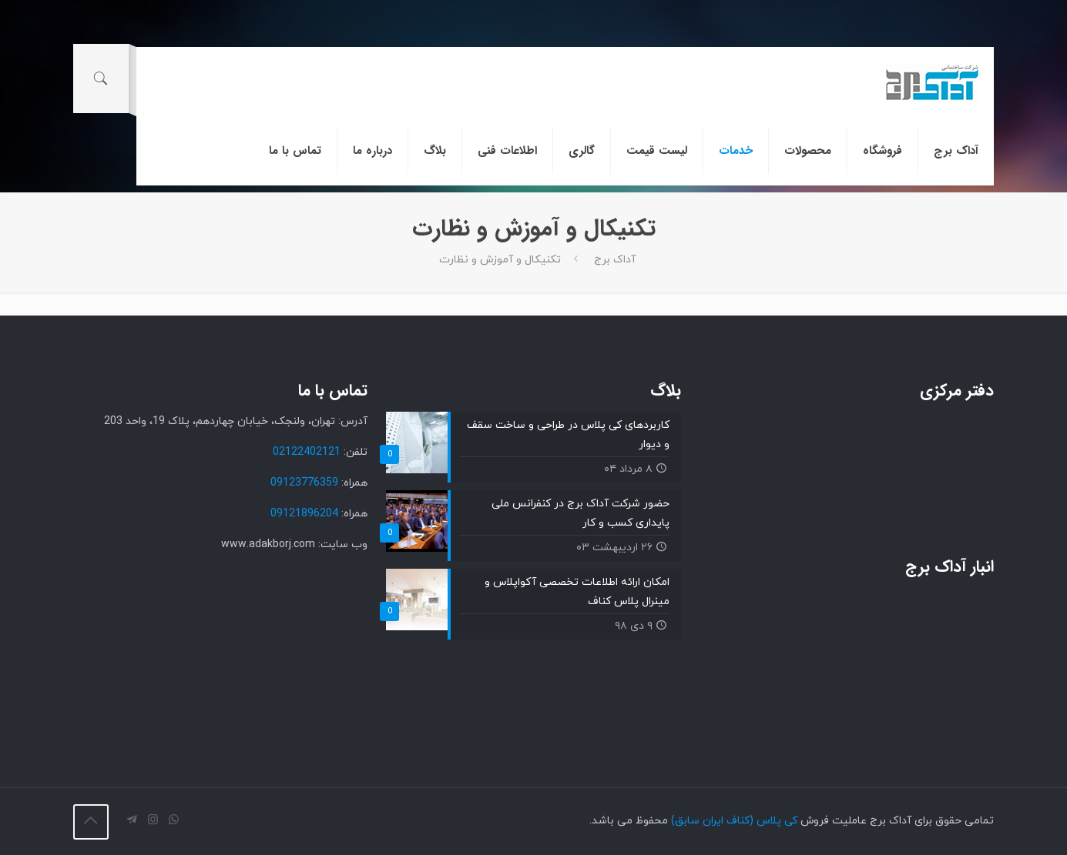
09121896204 (304, 513)
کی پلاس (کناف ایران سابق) (734, 820)
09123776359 (304, 483)
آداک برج (615, 259)
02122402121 (307, 452)
